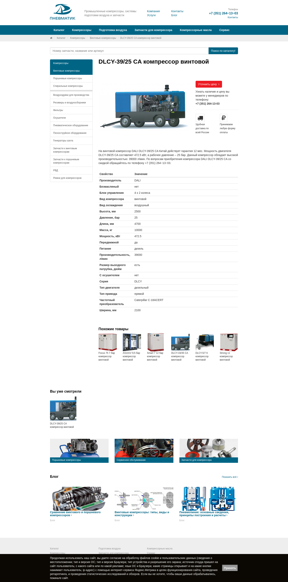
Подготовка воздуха (110, 548)
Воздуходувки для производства (71, 95)
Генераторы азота (63, 140)
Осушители (59, 117)
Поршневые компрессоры (67, 78)
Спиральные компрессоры (68, 86)
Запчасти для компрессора (153, 30)
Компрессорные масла (196, 30)
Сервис (224, 30)
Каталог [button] (59, 30)
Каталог (61, 38)
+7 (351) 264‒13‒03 (223, 13)
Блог (174, 15)
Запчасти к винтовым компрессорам (65, 150)
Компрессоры (77, 38)
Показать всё (230, 477)
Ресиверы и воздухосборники (69, 102)
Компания (153, 11)
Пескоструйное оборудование (69, 133)
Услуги (151, 15)
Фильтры (58, 110)
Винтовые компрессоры (103, 38)
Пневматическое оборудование (70, 125)
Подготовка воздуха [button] (113, 30)
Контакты (177, 11)
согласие (115, 558)
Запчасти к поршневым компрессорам (66, 161)
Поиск (223, 50)
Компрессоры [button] (81, 30)
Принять (230, 568)
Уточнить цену (208, 84)
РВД (55, 170)
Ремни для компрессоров (67, 178)
